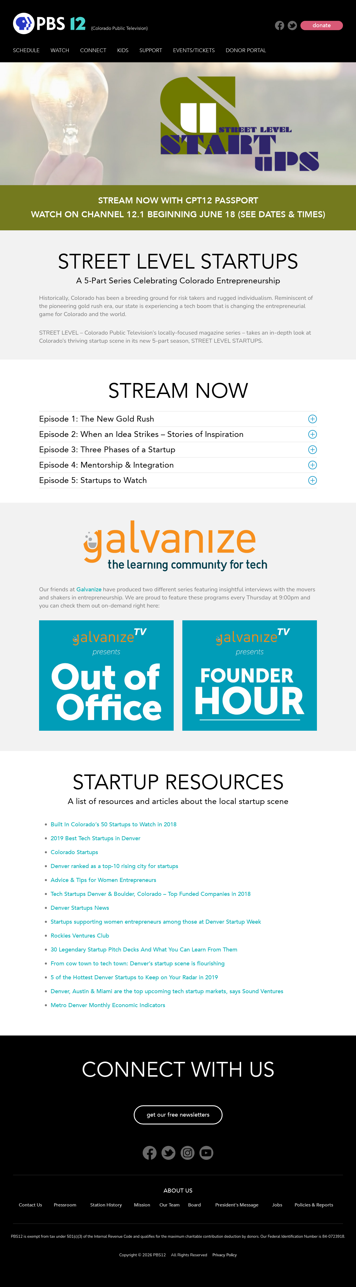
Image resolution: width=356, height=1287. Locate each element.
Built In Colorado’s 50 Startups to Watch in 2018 (114, 824)
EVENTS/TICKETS (194, 50)
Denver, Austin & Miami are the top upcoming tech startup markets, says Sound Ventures (167, 991)
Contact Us (30, 1205)
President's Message (236, 1205)
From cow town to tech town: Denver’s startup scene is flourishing (138, 963)
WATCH (60, 50)
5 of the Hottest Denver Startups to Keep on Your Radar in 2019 (134, 977)
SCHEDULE (26, 50)
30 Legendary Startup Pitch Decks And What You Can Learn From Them (144, 950)
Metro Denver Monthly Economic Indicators (108, 1005)
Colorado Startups (74, 852)
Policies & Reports (314, 1205)
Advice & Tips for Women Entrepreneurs (103, 880)
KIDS (123, 50)
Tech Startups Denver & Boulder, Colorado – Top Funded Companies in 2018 (151, 894)
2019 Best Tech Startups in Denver (95, 838)
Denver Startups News (80, 908)
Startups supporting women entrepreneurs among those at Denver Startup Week (156, 922)
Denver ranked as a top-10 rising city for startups (114, 866)
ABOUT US (178, 1191)
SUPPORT (151, 50)
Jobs (277, 1205)
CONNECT (93, 50)
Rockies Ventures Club (80, 936)
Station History (106, 1205)
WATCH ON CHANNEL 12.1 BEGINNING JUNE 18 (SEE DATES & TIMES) (178, 214)
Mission (142, 1205)
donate (322, 25)
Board (194, 1205)
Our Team (169, 1205)
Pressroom (65, 1205)
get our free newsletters (178, 1115)
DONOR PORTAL (246, 50)
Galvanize (89, 589)
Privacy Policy (224, 1255)
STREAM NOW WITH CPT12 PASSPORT (178, 201)
